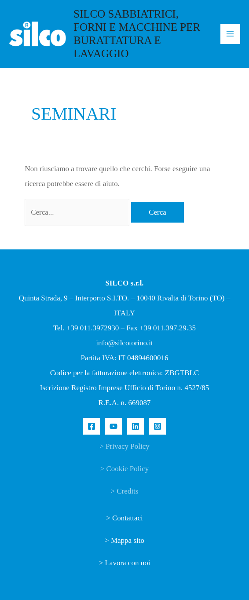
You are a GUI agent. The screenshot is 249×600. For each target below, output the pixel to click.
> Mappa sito (124, 540)
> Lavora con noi (124, 563)
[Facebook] (91, 426)
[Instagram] (157, 426)
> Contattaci (124, 518)
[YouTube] (113, 426)
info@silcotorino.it (124, 343)
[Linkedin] (135, 426)
